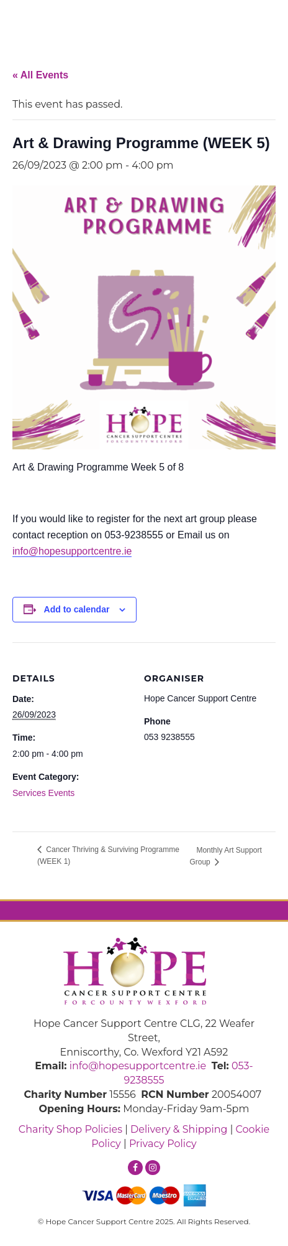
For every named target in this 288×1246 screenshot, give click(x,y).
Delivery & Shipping (178, 1129)
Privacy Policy (163, 1144)
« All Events (40, 75)
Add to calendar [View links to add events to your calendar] (77, 609)
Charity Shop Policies (70, 1129)
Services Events (43, 793)
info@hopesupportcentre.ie (72, 551)
